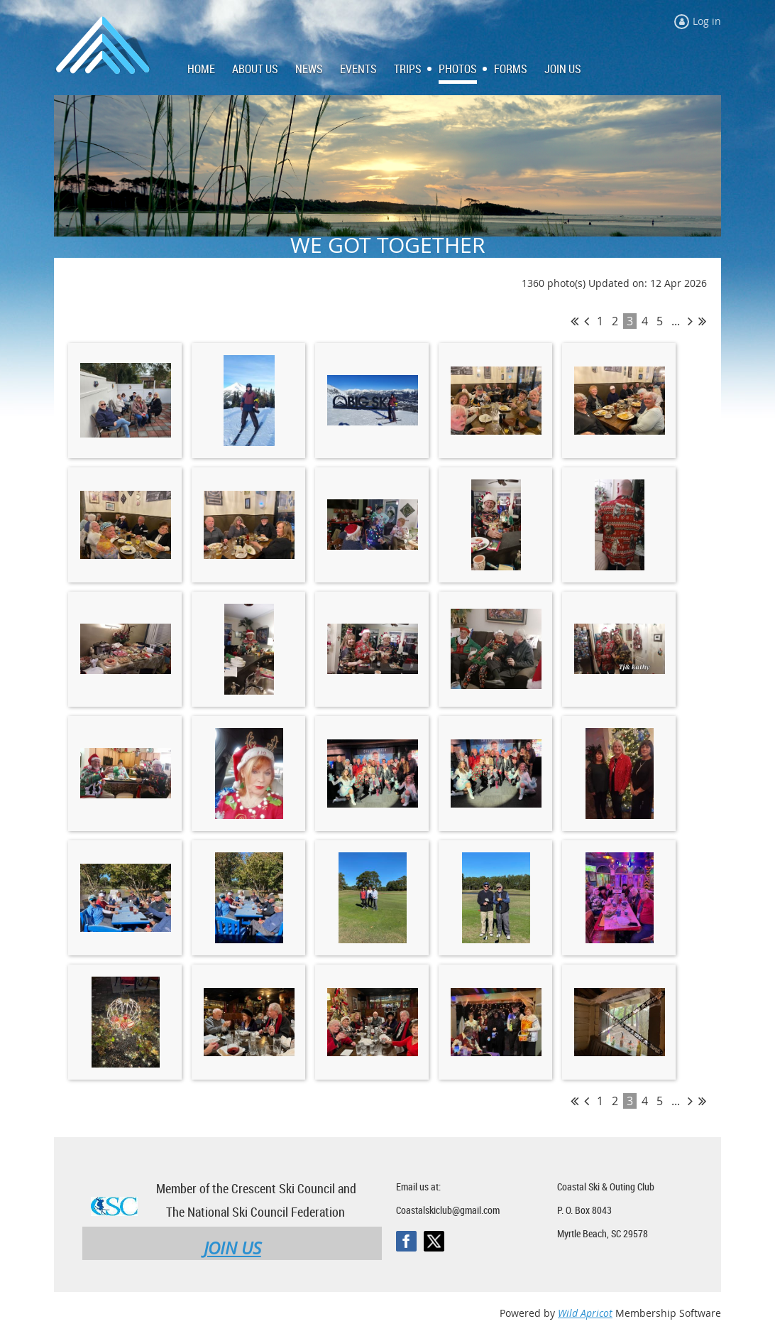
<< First (574, 321)
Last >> (702, 321)
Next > (690, 321)
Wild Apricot (585, 1313)
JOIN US (232, 1248)
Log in (707, 21)
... (675, 321)
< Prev (586, 321)
